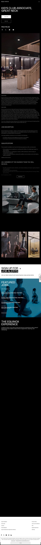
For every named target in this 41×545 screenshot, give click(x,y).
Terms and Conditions (36, 523)
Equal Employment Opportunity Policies (8, 529)
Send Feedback (4, 521)
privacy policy (13, 540)
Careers (2, 525)
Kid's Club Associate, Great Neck (9, 307)
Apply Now (6, 16)
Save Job (6, 21)
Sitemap (33, 529)
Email (13, 29)
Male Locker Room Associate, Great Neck (11, 292)
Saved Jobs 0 (4, 312)
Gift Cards (3, 523)
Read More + (20, 176)
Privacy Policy (34, 521)
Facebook (2, 29)
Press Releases (4, 527)
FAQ (32, 525)
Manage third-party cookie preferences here (23, 540)
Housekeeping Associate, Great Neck (10, 302)
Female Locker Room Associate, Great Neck (12, 297)
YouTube (6, 535)
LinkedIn (9, 29)
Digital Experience (35, 527)
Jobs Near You (5, 288)
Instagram (9, 535)
